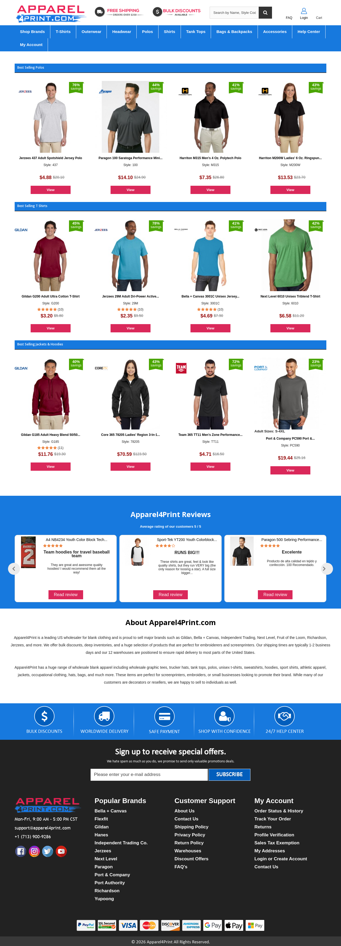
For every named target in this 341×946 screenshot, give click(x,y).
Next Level (106, 858)
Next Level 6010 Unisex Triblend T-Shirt (290, 296)
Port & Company (112, 874)
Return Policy (189, 842)
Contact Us (186, 818)
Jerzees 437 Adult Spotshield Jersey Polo (50, 158)
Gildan (102, 826)
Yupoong (104, 898)
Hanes (101, 834)
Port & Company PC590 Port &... (290, 438)
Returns (262, 826)
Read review (66, 594)
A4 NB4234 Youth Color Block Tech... (76, 540)
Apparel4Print (160, 942)
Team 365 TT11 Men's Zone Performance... (210, 435)
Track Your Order (272, 818)
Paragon (104, 866)
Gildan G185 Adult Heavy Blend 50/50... (50, 435)
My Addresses (269, 850)
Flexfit (101, 818)
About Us (184, 810)
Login (304, 18)
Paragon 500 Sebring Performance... (291, 540)
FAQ (289, 18)
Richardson (107, 890)
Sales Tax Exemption (276, 842)
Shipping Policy (191, 826)
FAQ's (180, 866)
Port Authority (110, 882)
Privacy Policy (189, 834)
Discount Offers (191, 858)
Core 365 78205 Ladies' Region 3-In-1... (130, 435)
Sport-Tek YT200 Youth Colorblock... (187, 540)
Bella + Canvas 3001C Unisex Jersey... (210, 296)
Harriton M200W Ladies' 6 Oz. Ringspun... (290, 158)
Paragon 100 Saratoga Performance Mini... (131, 158)
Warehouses (187, 850)
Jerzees (103, 850)
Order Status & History (278, 810)
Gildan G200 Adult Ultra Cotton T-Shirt (51, 296)
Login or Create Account (280, 858)
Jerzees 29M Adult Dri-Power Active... (130, 296)
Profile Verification (274, 834)
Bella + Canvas (111, 810)
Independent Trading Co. (121, 842)
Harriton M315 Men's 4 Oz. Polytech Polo (210, 158)
